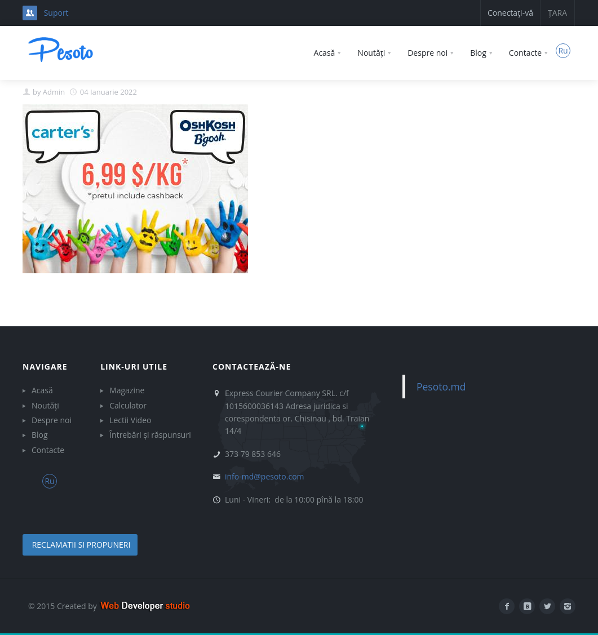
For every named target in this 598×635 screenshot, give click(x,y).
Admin (54, 92)
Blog (40, 434)
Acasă (42, 390)
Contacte (48, 450)
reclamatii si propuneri (80, 544)
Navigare (45, 366)
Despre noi (52, 420)
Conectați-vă (510, 12)
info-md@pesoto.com (264, 476)
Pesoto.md (441, 386)
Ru (563, 50)
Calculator (128, 405)
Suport (56, 12)
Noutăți (45, 405)
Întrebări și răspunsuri (150, 434)
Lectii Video (130, 420)
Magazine (126, 390)
